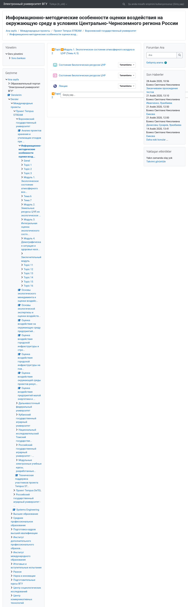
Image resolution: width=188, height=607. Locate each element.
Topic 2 (28, 169)
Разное (17, 571)
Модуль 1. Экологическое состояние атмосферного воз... (30, 184)
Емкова (150, 114)
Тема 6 (28, 196)
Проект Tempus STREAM (67, 30)
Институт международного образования (20, 556)
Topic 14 (28, 277)
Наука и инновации (24, 575)
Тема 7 (28, 200)
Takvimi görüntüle (156, 161)
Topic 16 (28, 285)
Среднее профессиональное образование (22, 522)
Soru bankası (18, 58)
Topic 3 (28, 173)
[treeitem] (23, 56)
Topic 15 (28, 281)
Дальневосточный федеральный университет (28, 407)
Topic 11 (28, 265)
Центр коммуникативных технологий (21, 599)
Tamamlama (126, 65)
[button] (124, 4)
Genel (27, 160)
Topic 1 (28, 164)
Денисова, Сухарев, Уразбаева (163, 125)
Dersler (14, 99)
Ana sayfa (11, 30)
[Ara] (161, 55)
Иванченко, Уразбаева (159, 103)
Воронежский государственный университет (110, 30)
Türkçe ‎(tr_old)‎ (57, 4)
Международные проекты (35, 30)
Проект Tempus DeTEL (28, 490)
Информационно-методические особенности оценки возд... (43, 34)
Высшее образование (25, 513)
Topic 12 (28, 269)
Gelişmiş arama (154, 62)
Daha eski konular (156, 139)
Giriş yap (178, 4)
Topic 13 (28, 273)
